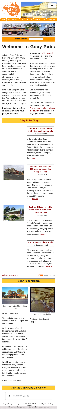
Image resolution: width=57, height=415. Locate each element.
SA (31, 20)
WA (44, 20)
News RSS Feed (49, 275)
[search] (28, 395)
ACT (22, 20)
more (34, 158)
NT (27, 20)
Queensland (12, 20)
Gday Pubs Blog (29, 120)
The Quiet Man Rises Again (40, 242)
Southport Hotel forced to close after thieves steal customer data (40, 209)
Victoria (37, 20)
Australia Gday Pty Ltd (42, 404)
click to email (47, 53)
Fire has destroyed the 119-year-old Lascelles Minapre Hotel (40, 169)
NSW (3, 20)
